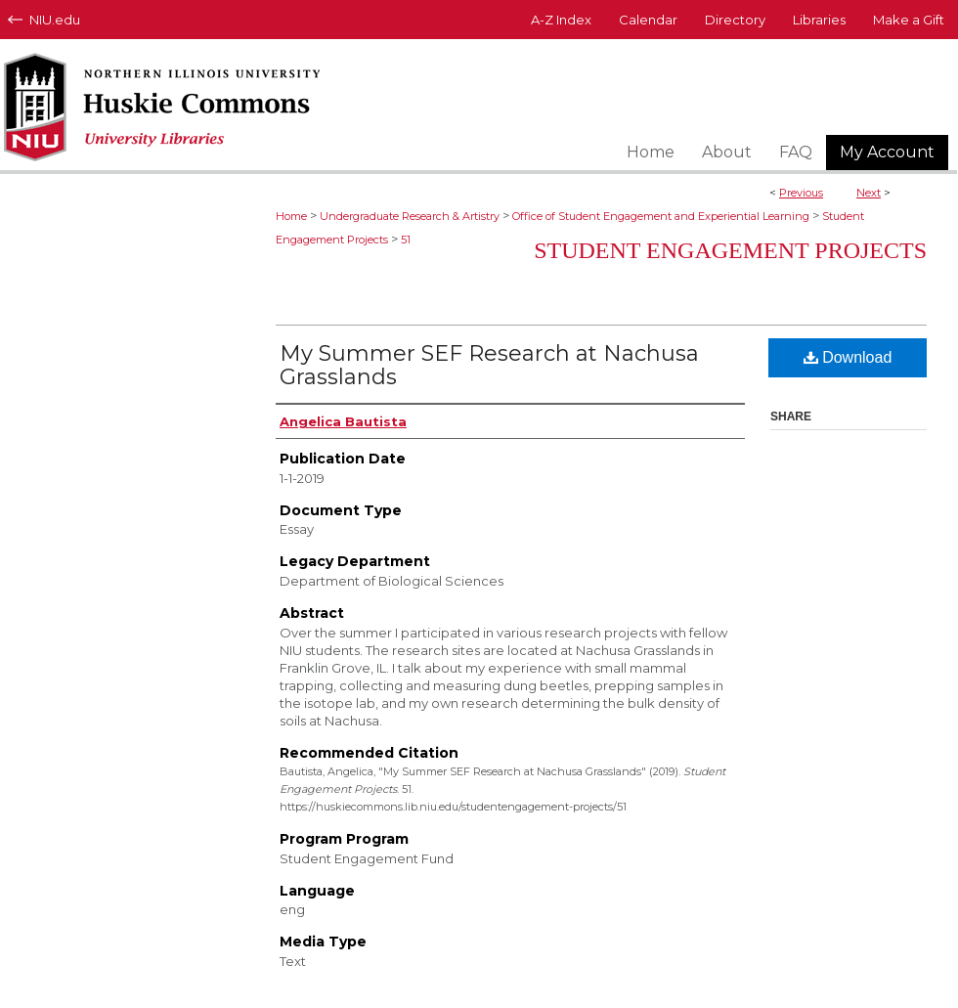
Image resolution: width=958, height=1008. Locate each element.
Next (868, 192)
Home (291, 216)
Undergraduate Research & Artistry (410, 216)
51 (406, 239)
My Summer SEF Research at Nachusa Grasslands (489, 365)
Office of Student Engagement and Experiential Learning (660, 216)
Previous (801, 192)
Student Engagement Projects (730, 250)
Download (848, 357)
